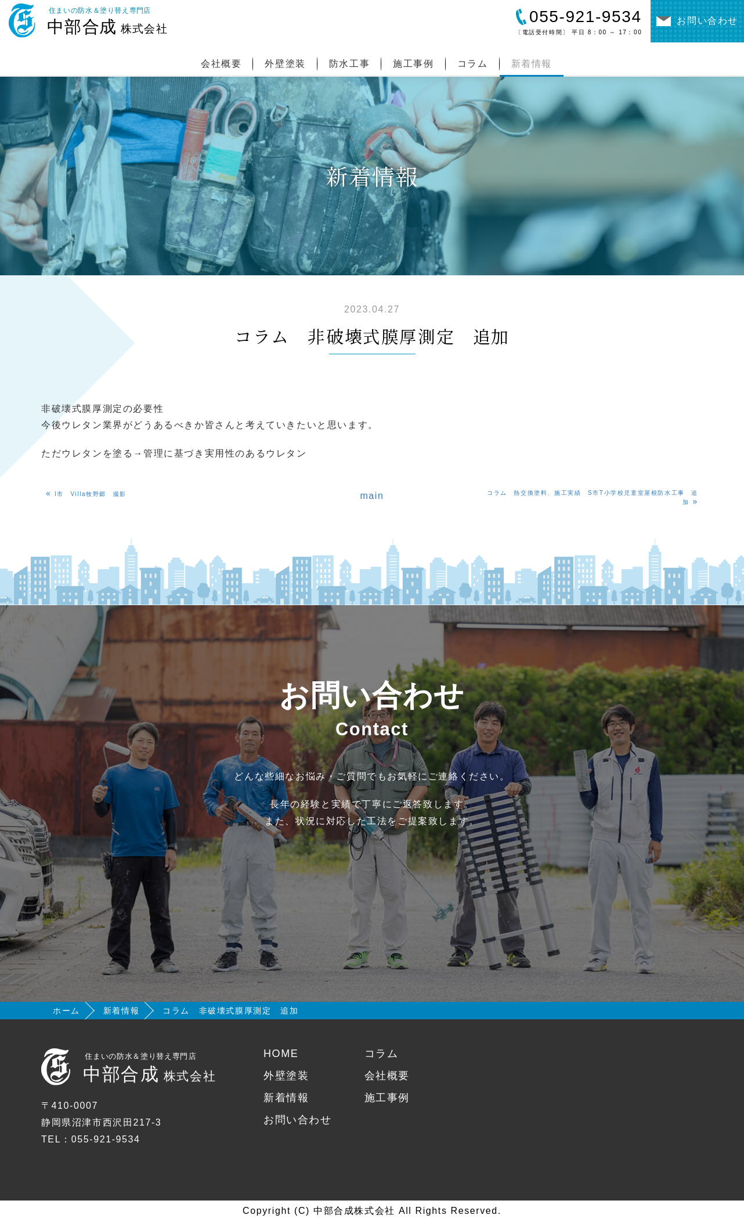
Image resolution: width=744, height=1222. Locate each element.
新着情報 (531, 64)
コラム (472, 64)
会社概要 (221, 64)
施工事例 (413, 64)
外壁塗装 (285, 64)
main (372, 496)
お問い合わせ (297, 1120)
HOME (280, 1053)
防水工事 (349, 64)
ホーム (66, 1010)
